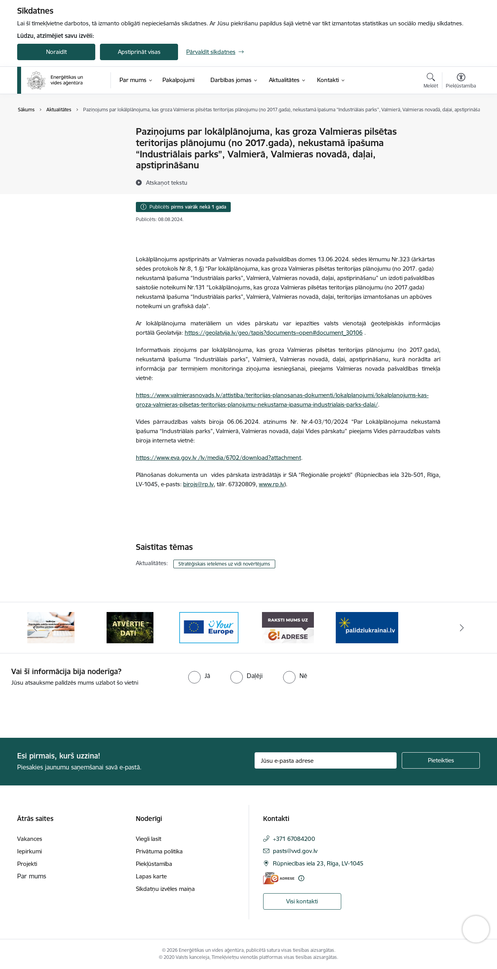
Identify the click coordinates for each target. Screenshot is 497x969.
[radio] (199, 675)
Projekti (27, 863)
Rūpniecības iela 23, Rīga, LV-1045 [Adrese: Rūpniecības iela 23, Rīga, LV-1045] (318, 863)
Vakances (29, 838)
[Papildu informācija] (301, 878)
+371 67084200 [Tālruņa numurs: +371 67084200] (294, 838)
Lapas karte (151, 876)
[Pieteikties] (441, 760)
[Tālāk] (462, 627)
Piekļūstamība (154, 863)
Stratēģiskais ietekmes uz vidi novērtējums (224, 564)
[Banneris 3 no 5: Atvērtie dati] (130, 627)
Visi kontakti (302, 901)
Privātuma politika (159, 851)
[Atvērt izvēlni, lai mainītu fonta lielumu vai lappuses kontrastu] (461, 81)
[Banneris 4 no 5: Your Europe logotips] (209, 627)
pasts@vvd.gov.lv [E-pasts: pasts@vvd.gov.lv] (295, 851)
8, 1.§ (194, 268)
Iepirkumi (29, 851)
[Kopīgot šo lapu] (460, 147)
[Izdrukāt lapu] (460, 128)
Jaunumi (36, 132)
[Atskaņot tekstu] (166, 182)
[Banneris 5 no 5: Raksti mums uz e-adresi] (288, 627)
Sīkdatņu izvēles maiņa (165, 888)
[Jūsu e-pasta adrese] (326, 760)
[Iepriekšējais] (35, 627)
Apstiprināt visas (139, 51)
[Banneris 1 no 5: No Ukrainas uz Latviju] (367, 627)
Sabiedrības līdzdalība (53, 145)
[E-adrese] (278, 878)
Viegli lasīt (148, 838)
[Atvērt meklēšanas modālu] (431, 81)
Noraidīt (56, 51)
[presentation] (65, 709)
